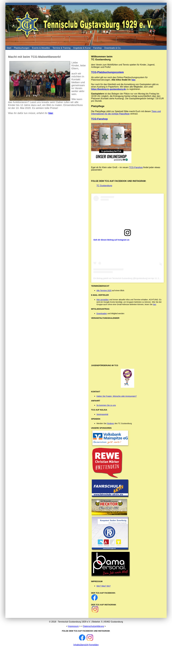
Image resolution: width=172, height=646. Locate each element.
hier (133, 80)
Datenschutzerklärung (93, 626)
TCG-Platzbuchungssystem (107, 72)
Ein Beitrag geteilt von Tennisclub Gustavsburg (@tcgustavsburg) (120, 278)
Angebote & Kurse (82, 48)
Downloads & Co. (112, 48)
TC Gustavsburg (104, 185)
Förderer (110, 423)
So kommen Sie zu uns (106, 405)
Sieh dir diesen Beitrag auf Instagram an (111, 240)
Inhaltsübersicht (80, 645)
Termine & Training (61, 48)
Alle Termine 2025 (104, 290)
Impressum (73, 626)
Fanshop (97, 48)
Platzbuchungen (21, 48)
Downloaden (101, 313)
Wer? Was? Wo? (103, 586)
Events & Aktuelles (41, 48)
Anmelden (94, 645)
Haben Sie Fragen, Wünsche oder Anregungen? (116, 396)
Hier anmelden (102, 300)
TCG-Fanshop (99, 118)
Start (9, 48)
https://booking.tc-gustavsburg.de (108, 89)
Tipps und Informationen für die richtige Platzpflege (126, 112)
